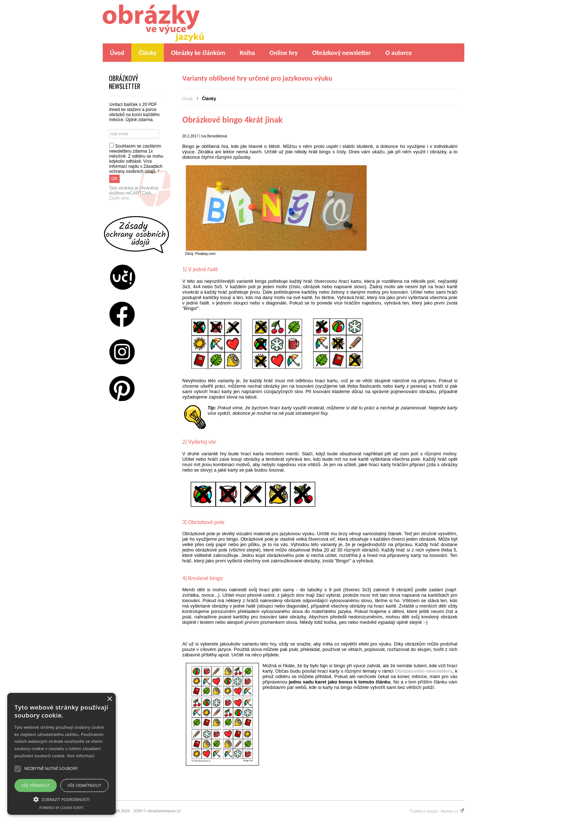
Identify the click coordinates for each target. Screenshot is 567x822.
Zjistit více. (119, 198)
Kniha (247, 53)
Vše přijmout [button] (35, 785)
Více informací (81, 755)
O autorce (398, 53)
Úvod (117, 53)
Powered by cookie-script (61, 807)
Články (147, 53)
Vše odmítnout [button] (84, 785)
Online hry (283, 53)
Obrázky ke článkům (198, 53)
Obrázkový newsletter (341, 53)
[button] (61, 799)
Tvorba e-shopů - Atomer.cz (437, 811)
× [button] (109, 699)
